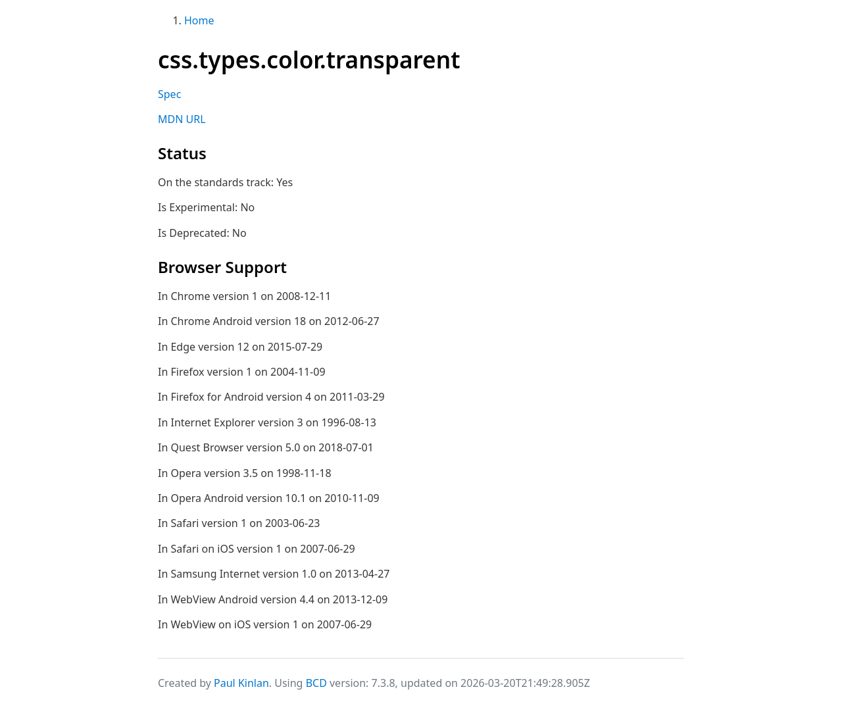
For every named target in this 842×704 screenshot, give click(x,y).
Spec (169, 94)
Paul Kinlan (241, 683)
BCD (316, 683)
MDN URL (182, 119)
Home (199, 20)
